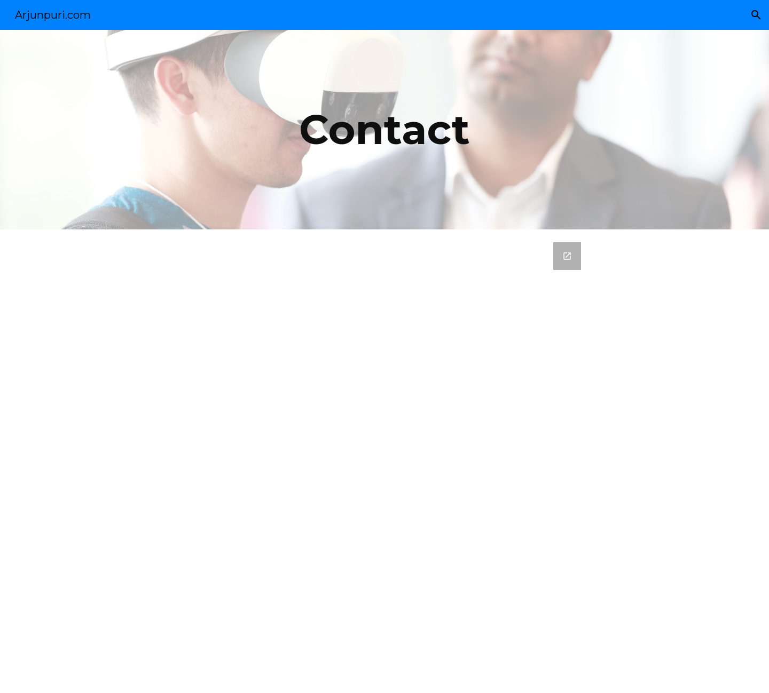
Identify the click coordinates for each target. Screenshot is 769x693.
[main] (384, 130)
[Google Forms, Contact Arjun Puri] (384, 461)
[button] (756, 15)
